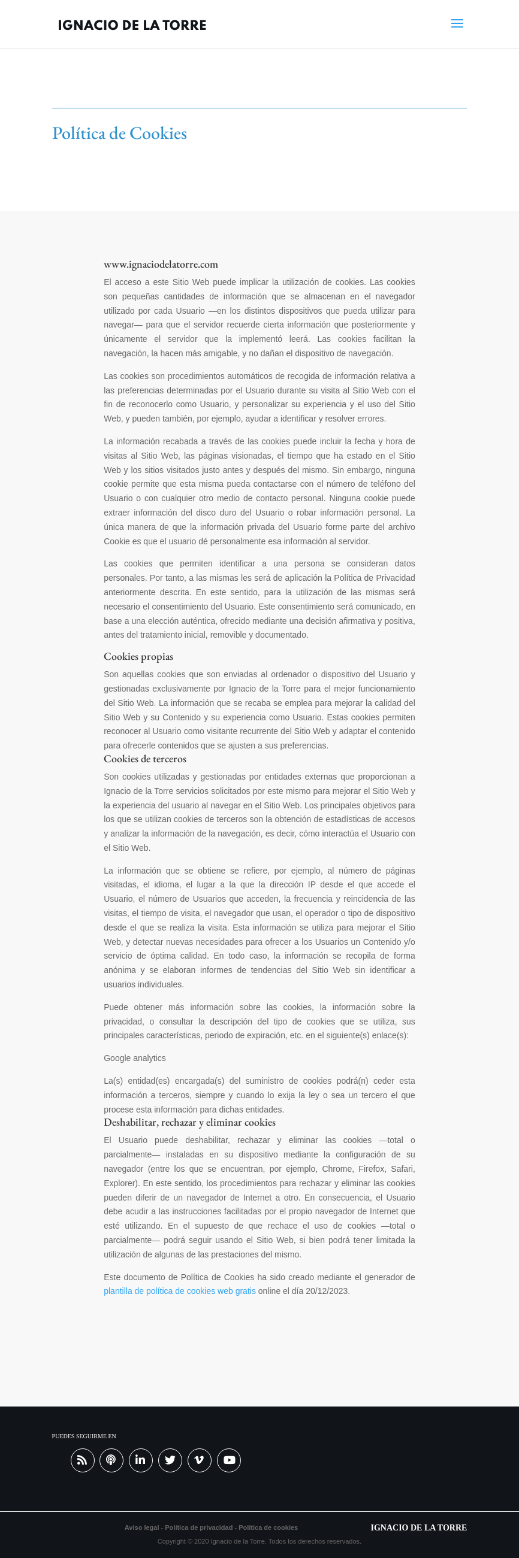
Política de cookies (268, 1527)
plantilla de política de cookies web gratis (180, 1291)
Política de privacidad (199, 1527)
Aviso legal (142, 1527)
